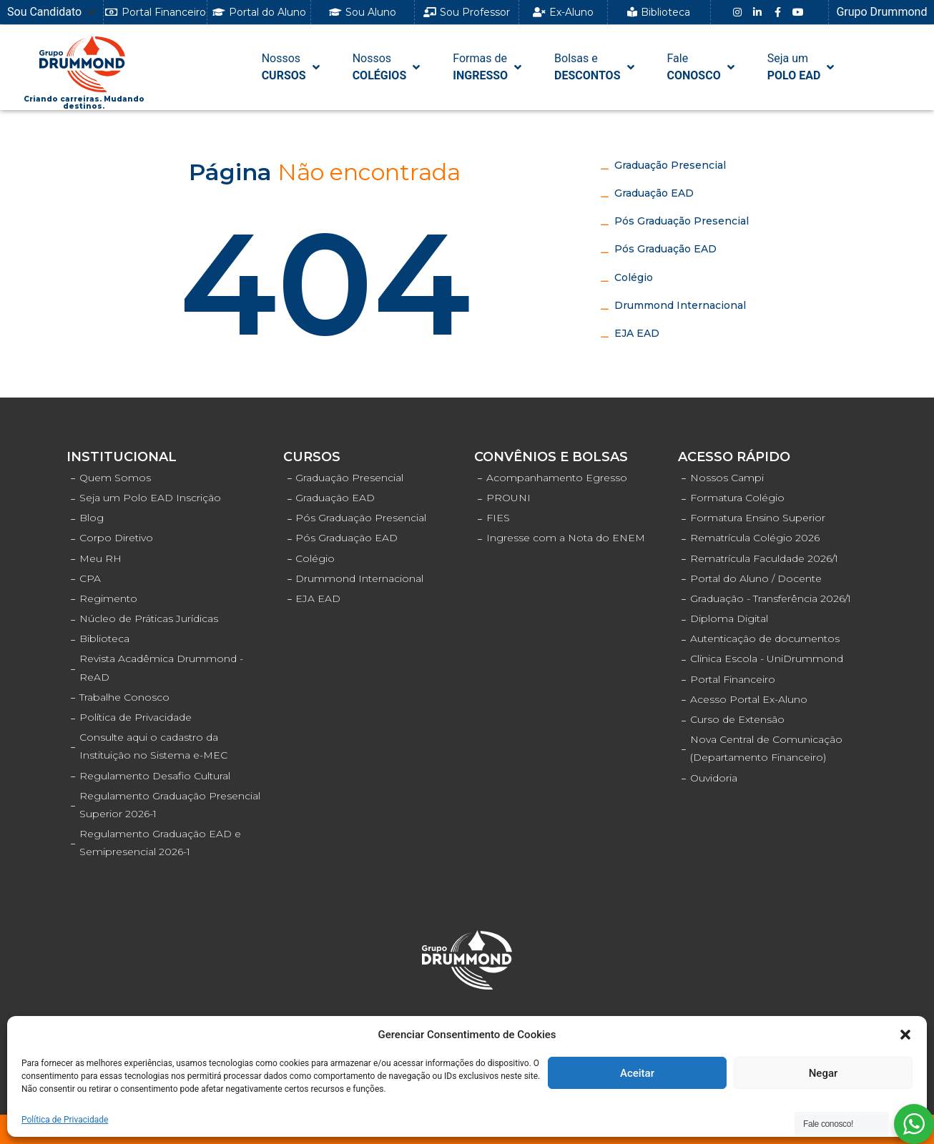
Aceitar (637, 1073)
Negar (823, 1073)
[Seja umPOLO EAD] (802, 67)
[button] (905, 1034)
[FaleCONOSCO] (702, 67)
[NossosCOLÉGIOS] (388, 67)
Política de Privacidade (64, 1120)
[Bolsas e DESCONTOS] (595, 67)
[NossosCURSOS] (292, 67)
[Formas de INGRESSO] (488, 67)
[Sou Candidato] (52, 12)
